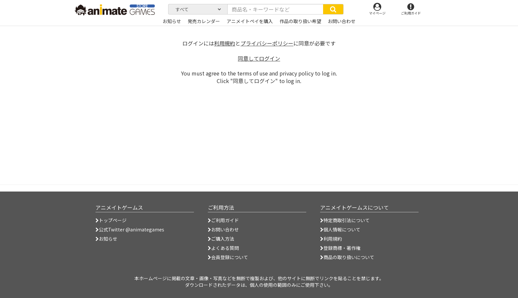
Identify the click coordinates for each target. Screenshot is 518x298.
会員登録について (228, 257)
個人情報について (340, 229)
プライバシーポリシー (266, 43)
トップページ (111, 220)
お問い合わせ (223, 229)
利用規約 (224, 43)
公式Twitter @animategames (131, 229)
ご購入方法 (221, 238)
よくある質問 (223, 248)
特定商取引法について (345, 220)
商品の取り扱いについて (347, 257)
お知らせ (106, 238)
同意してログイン (259, 58)
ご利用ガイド (223, 220)
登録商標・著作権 (340, 248)
